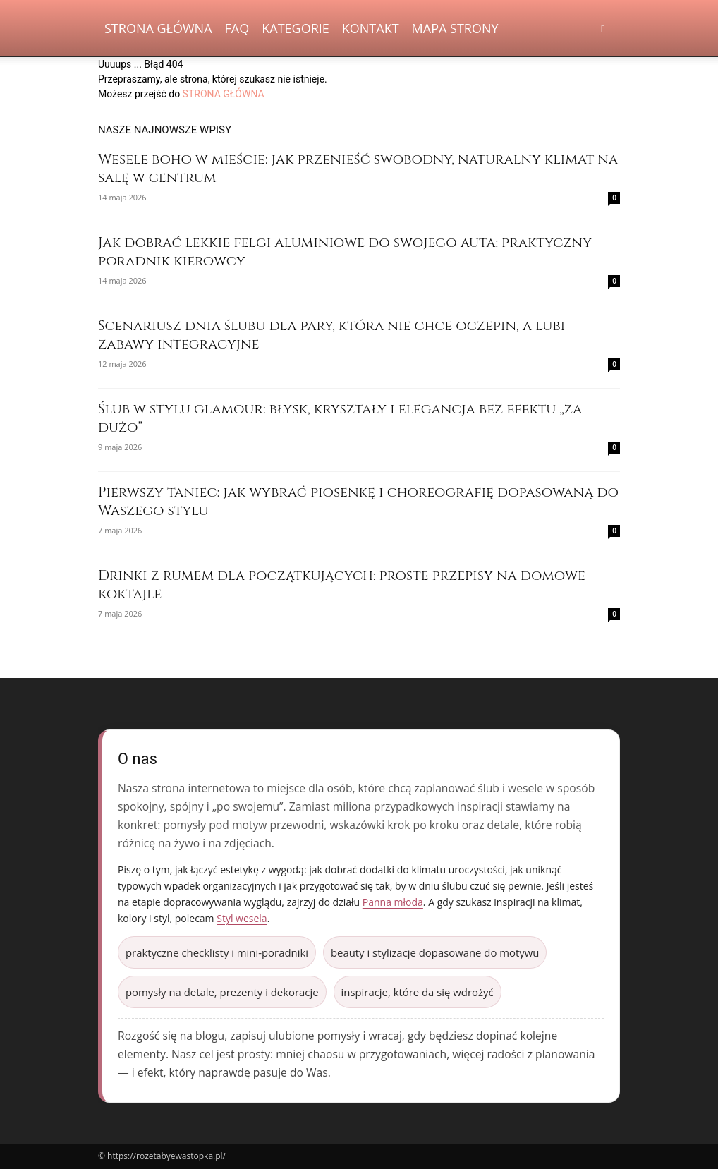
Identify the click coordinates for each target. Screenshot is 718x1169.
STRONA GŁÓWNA (223, 93)
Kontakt (370, 28)
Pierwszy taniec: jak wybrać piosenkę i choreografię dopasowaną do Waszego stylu (358, 501)
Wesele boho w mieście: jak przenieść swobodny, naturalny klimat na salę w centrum (358, 168)
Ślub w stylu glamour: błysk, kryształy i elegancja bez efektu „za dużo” (340, 418)
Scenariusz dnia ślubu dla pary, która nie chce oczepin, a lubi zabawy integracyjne (331, 334)
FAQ (237, 28)
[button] (603, 28)
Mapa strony (455, 28)
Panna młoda (393, 902)
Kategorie (295, 28)
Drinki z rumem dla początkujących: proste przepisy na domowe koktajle (341, 584)
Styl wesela (242, 918)
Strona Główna (158, 28)
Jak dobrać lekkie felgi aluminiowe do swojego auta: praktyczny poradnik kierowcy (345, 251)
